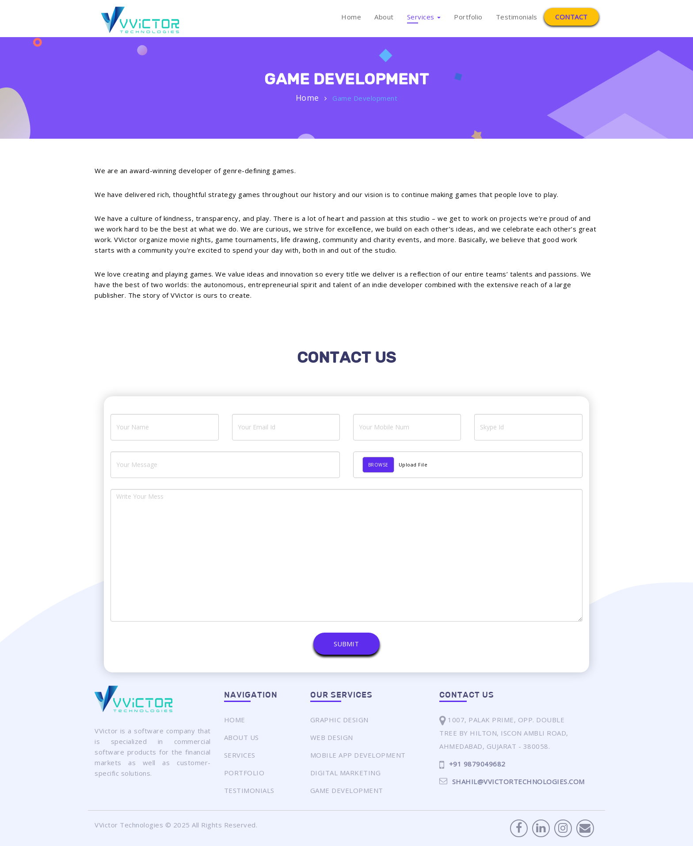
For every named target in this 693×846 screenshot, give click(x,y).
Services (239, 755)
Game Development (346, 790)
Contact (571, 16)
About (384, 16)
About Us (241, 737)
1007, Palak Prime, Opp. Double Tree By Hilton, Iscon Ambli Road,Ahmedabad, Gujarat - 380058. (503, 732)
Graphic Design (339, 719)
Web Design (331, 737)
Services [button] (424, 16)
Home (351, 16)
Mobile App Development (358, 755)
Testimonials (516, 16)
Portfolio (468, 16)
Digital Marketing (345, 772)
